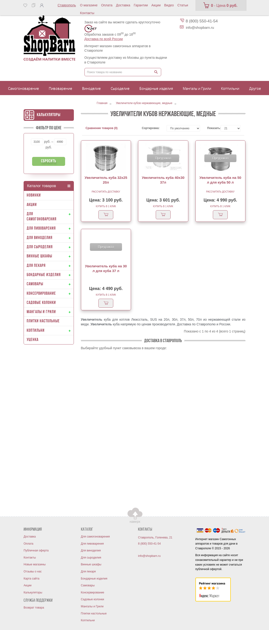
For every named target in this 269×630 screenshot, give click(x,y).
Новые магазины (35, 564)
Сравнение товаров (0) (102, 128)
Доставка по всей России (103, 39)
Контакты (87, 13)
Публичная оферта (36, 550)
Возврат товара (34, 607)
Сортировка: (151, 128)
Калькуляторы (48, 115)
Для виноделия (91, 550)
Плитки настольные (94, 613)
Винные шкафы (91, 564)
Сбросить (48, 161)
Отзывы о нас (33, 571)
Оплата (106, 5)
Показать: (210, 128)
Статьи (182, 5)
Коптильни (88, 620)
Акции (156, 5)
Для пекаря (88, 571)
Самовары (88, 585)
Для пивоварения (92, 543)
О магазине (88, 5)
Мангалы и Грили (92, 606)
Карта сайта (31, 578)
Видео (169, 5)
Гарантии (141, 5)
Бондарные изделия (94, 578)
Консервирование (92, 592)
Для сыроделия (91, 557)
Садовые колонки (92, 599)
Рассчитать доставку (106, 191)
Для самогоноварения (95, 536)
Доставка (123, 5)
